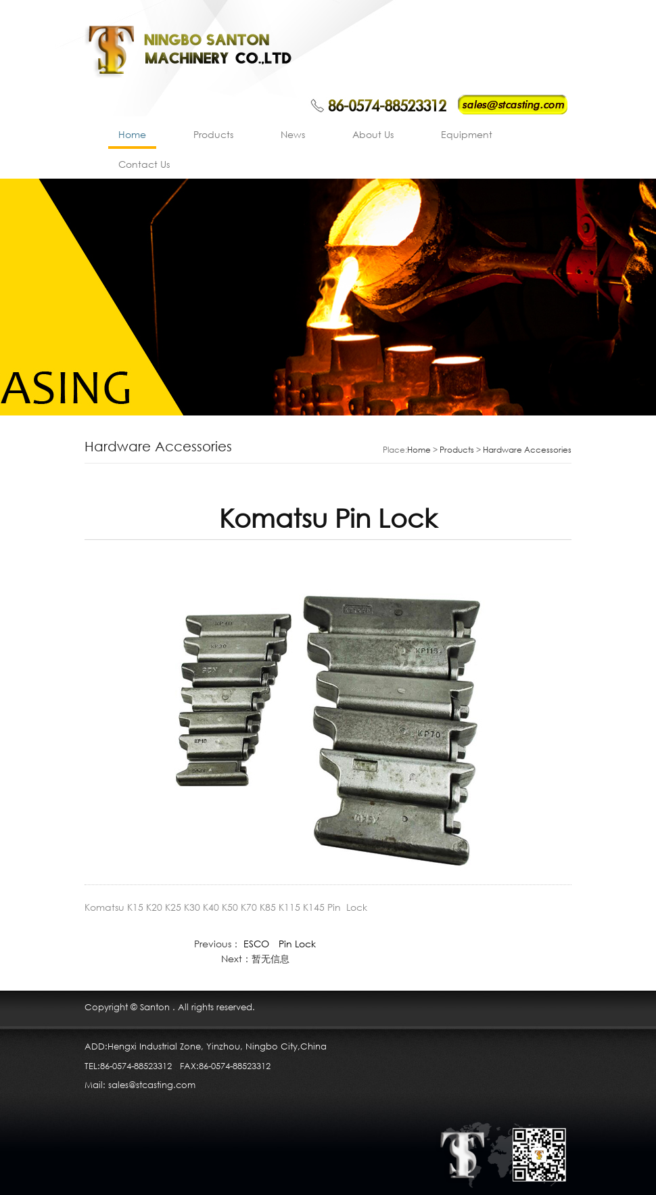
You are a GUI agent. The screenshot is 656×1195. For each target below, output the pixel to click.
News (293, 134)
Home (132, 134)
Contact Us (144, 164)
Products (213, 134)
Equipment (466, 134)
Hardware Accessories (527, 450)
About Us (373, 134)
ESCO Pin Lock (279, 943)
